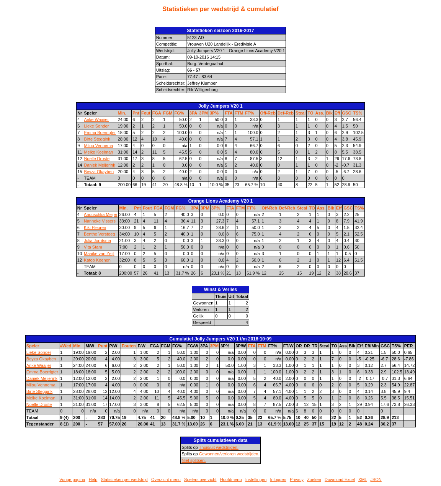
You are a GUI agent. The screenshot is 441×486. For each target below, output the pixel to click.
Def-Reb (286, 113)
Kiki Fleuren (95, 227)
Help (93, 479)
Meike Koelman (98, 152)
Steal (300, 113)
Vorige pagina (72, 479)
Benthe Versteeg (99, 234)
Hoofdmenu (231, 479)
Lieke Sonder (96, 126)
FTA (229, 113)
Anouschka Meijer (100, 214)
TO (310, 113)
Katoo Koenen (97, 260)
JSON (375, 479)
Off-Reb (268, 113)
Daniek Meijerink (99, 165)
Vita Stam (93, 247)
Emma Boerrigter (100, 132)
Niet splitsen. (193, 460)
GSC (346, 113)
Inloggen (278, 479)
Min (76, 346)
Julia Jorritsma (97, 240)
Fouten (129, 346)
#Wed (65, 346)
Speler (32, 346)
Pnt (135, 113)
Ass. (319, 113)
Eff (337, 113)
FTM (239, 113)
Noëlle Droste (96, 158)
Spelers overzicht (200, 479)
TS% (357, 113)
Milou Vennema (98, 145)
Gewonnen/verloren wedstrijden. (229, 454)
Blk (329, 113)
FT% (249, 113)
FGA (156, 113)
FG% (179, 113)
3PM (203, 113)
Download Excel (340, 479)
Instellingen (256, 479)
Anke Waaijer (96, 119)
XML (362, 479)
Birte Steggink (97, 139)
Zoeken (314, 479)
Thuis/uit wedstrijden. (218, 447)
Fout (145, 113)
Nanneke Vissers (100, 221)
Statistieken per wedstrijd (124, 479)
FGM (167, 113)
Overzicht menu (166, 479)
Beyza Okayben (99, 171)
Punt (102, 346)
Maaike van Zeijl (99, 253)
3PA (193, 113)
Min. (122, 113)
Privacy (297, 479)
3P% (214, 113)
